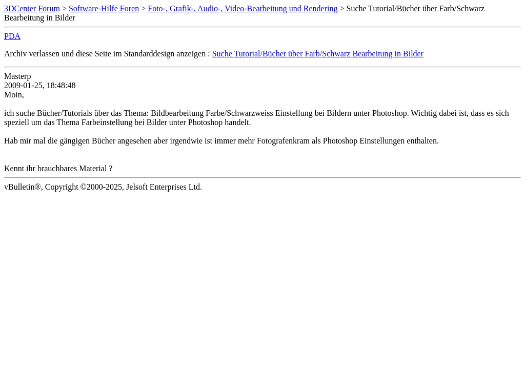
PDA (12, 36)
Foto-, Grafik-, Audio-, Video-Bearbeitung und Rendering (242, 8)
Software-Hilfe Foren (104, 8)
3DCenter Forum (32, 8)
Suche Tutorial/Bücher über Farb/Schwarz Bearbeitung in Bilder (317, 53)
